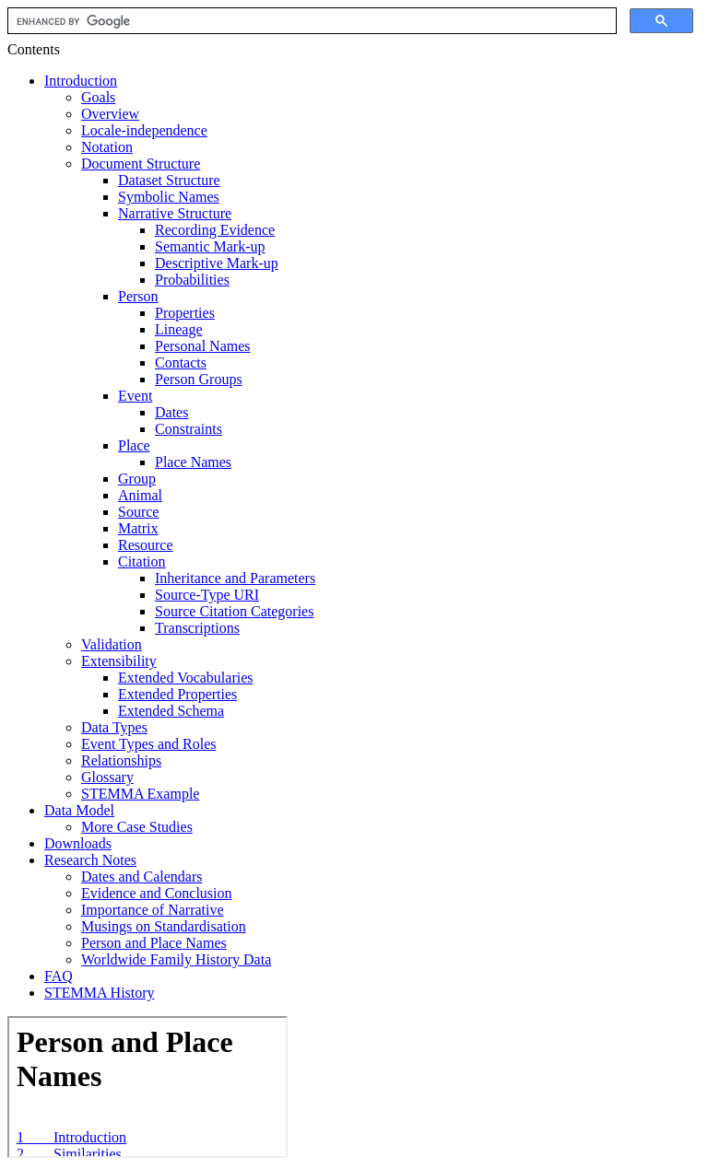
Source (138, 512)
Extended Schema (171, 711)
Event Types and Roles (149, 744)
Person (138, 296)
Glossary (107, 777)
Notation (107, 147)
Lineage (179, 329)
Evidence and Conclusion (156, 893)
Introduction (80, 80)
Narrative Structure (174, 213)
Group (137, 478)
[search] (310, 21)
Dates (171, 412)
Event (135, 395)
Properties (185, 313)
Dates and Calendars (142, 876)
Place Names (193, 462)
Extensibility (119, 661)
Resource (145, 545)
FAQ (58, 976)
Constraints (188, 429)
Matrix (138, 528)
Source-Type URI (207, 594)
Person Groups (198, 379)
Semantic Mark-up (210, 246)
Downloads (78, 843)
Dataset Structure (169, 180)
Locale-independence (144, 130)
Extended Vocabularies (185, 677)
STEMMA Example (140, 793)
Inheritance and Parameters (235, 578)
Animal (140, 495)
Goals (98, 97)
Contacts (180, 362)
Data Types (114, 727)
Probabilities (192, 279)
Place (134, 445)
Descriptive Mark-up (216, 263)
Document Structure (140, 163)
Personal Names (203, 346)
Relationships (121, 760)
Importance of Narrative (152, 910)
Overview (110, 114)
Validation (111, 644)
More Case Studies (137, 827)
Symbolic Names (168, 197)
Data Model (79, 810)
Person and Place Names (154, 943)
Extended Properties (177, 694)
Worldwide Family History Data (176, 959)
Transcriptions (197, 628)
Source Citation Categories (234, 611)
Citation (142, 561)
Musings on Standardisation (163, 926)
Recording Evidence (215, 230)
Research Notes (90, 860)
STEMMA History (99, 992)
